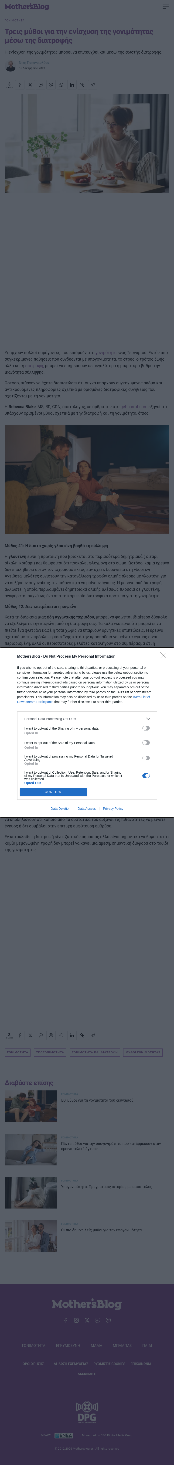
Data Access (87, 808)
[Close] (164, 656)
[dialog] (87, 732)
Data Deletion (61, 808)
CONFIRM (53, 792)
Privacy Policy (113, 808)
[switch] (146, 728)
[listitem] (87, 718)
